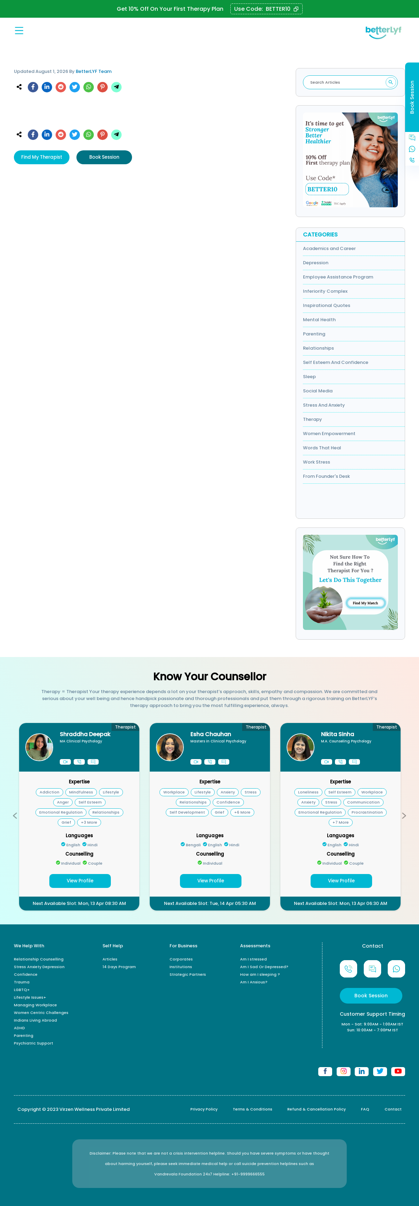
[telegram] (116, 88)
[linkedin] (47, 88)
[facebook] (33, 88)
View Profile (80, 881)
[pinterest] (102, 88)
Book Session (104, 157)
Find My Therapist (41, 157)
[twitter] (74, 88)
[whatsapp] (88, 88)
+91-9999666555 (248, 1174)
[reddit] (61, 88)
